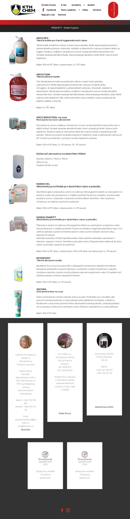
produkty (78, 5)
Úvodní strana (50, 5)
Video (87, 10)
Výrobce (98, 10)
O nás (65, 5)
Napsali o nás (49, 15)
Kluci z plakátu (70, 10)
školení (92, 5)
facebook (51, 10)
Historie (63, 15)
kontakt (113, 10)
